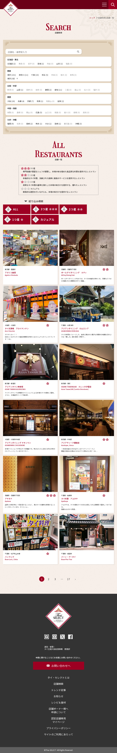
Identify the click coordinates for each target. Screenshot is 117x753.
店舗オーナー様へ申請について (58, 710)
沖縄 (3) (78, 124)
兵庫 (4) (21, 101)
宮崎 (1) (58, 124)
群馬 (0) (73, 75)
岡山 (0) (29, 112)
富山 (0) (77, 90)
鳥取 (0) (10, 112)
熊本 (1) (39, 124)
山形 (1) (59, 64)
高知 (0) (86, 112)
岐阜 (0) (39, 90)
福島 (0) (69, 64)
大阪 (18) (11, 101)
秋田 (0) (50, 64)
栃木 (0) (64, 75)
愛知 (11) (58, 90)
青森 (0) (22, 64)
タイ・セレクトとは (58, 677)
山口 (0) (48, 112)
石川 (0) (87, 90)
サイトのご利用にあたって (58, 734)
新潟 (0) (10, 90)
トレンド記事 (58, 690)
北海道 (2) (11, 64)
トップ (92, 18)
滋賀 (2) (60, 101)
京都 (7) (30, 101)
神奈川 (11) (23, 75)
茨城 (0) (54, 75)
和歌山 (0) (50, 101)
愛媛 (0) (76, 112)
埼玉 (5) (45, 75)
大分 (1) (48, 124)
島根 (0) (20, 112)
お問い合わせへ (59, 666)
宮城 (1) (40, 64)
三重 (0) (68, 90)
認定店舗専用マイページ (58, 720)
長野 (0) (29, 90)
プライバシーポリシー (58, 728)
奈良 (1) (40, 101)
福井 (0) (96, 90)
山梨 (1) (20, 90)
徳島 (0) (58, 112)
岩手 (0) (31, 64)
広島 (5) (39, 112)
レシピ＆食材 (58, 702)
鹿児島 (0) (68, 124)
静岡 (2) (48, 90)
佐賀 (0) (20, 124)
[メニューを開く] (104, 5)
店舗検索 (58, 684)
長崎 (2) (29, 124)
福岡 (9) (10, 124)
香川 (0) (67, 112)
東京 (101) (11, 75)
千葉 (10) (35, 75)
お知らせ (58, 696)
